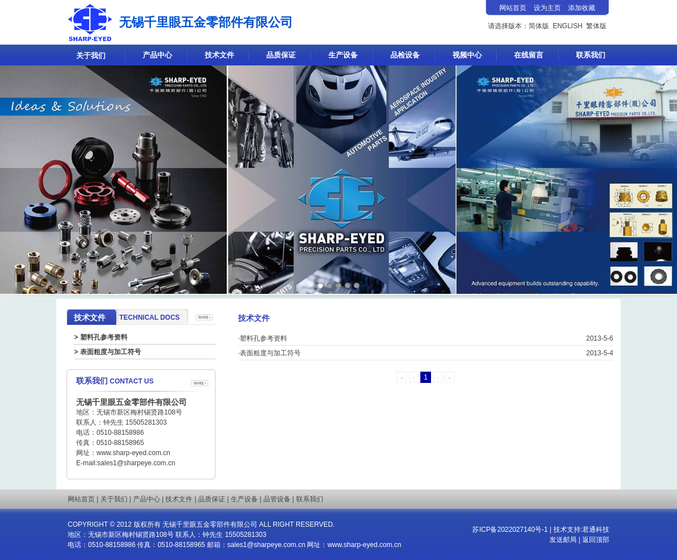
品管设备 (277, 499)
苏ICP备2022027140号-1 (509, 529)
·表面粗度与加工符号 (269, 353)
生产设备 (343, 55)
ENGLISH (568, 26)
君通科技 (595, 529)
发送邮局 (563, 540)
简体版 (539, 26)
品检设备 (405, 55)
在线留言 (528, 55)
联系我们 (590, 55)
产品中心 (157, 55)
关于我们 (90, 55)
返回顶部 (595, 540)
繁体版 (596, 26)
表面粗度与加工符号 (110, 352)
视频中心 (467, 55)
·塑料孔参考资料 (262, 338)
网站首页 (81, 499)
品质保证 (281, 55)
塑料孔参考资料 (104, 337)
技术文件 (219, 55)
